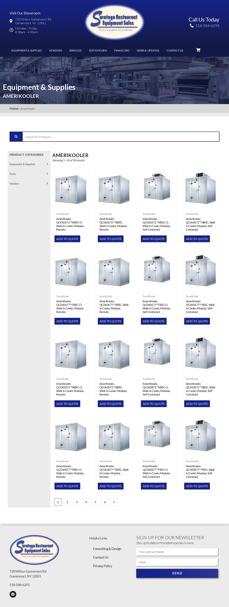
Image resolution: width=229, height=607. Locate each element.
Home (14, 108)
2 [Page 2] (67, 502)
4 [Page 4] (86, 502)
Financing (121, 50)
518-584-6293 (19, 585)
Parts (13, 173)
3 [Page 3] (77, 502)
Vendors (55, 50)
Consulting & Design (107, 549)
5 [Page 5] (95, 502)
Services (75, 50)
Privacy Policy (102, 566)
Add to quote (67, 239)
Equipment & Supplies (26, 50)
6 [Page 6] (105, 502)
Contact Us (175, 50)
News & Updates (148, 50)
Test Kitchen (98, 50)
